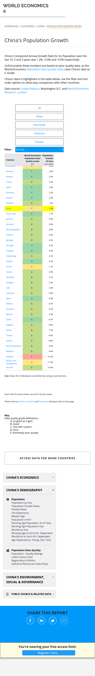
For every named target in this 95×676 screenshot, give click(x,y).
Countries (27, 26)
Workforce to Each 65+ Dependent (30, 536)
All (39, 108)
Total (48, 540)
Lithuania (10, 293)
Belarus (9, 314)
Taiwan (9, 272)
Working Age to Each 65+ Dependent (32, 533)
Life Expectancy (20, 513)
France (9, 182)
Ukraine (9, 367)
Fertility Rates (19, 509)
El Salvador (11, 166)
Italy (8, 288)
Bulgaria (9, 325)
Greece (9, 340)
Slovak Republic (13, 229)
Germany (10, 192)
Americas (39, 133)
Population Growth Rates (64, 26)
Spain (8, 187)
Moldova (10, 351)
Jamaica (9, 219)
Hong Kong (11, 256)
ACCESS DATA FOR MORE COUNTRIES (47, 458)
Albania (9, 303)
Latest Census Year (22, 557)
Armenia (9, 224)
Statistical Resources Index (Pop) (29, 563)
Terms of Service (26, 401)
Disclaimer (43, 401)
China (40, 26)
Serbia (9, 330)
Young (35, 540)
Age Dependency (20, 540)
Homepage (11, 26)
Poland (9, 261)
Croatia (9, 335)
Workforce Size (19, 529)
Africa (39, 116)
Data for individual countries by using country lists (38, 376)
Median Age (18, 516)
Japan (8, 298)
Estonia (9, 198)
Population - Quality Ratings (27, 553)
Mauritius (10, 277)
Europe (39, 141)
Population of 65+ (21, 519)
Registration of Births (23, 560)
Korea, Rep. (11, 213)
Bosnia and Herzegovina (11, 362)
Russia (9, 266)
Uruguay (9, 250)
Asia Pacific (39, 125)
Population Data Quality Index (45, 69)
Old (42, 540)
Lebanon (10, 356)
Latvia (8, 319)
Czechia (9, 235)
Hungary (10, 282)
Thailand (10, 203)
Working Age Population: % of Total (31, 523)
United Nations (30, 88)
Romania (10, 309)
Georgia (9, 240)
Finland (9, 176)
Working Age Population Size (27, 526)
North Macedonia (13, 346)
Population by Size (21, 502)
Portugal (9, 245)
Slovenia (9, 171)
